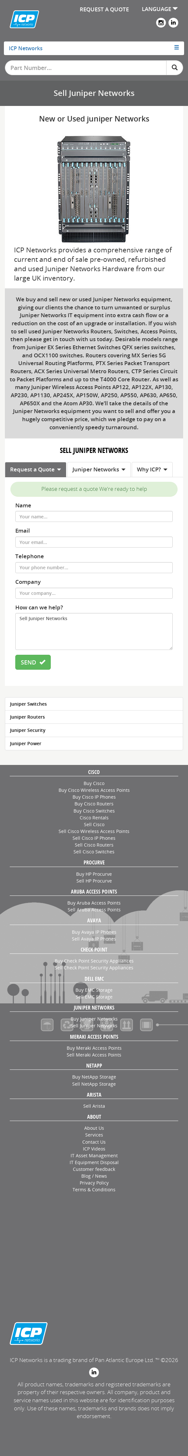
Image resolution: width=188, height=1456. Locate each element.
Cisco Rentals (94, 818)
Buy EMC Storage (94, 990)
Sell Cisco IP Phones (94, 838)
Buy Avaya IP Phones (94, 932)
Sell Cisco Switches (94, 852)
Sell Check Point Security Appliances (94, 968)
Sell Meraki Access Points (94, 1055)
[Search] (174, 67)
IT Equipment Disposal (94, 1162)
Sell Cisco (94, 824)
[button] (94, 48)
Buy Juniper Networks (94, 1019)
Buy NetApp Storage (94, 1077)
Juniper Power (25, 743)
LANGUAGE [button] (160, 9)
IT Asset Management (94, 1155)
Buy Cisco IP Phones (94, 797)
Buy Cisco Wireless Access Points (94, 790)
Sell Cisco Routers (94, 845)
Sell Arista (94, 1106)
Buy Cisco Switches (94, 811)
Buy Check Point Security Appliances (94, 961)
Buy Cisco (94, 783)
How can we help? (39, 607)
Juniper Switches (28, 704)
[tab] (94, 48)
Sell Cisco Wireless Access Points (94, 831)
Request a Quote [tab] (35, 469)
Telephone (29, 556)
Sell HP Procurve (94, 881)
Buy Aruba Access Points (94, 903)
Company (28, 581)
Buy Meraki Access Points (94, 1048)
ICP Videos (94, 1149)
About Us (94, 1128)
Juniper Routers (27, 717)
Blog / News (94, 1176)
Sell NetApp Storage (94, 1084)
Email (22, 530)
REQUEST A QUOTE (104, 9)
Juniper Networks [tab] (99, 469)
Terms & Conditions (94, 1189)
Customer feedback (94, 1169)
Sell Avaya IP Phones (94, 939)
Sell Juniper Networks (93, 631)
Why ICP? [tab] (152, 469)
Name (23, 505)
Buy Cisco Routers (94, 804)
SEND (33, 662)
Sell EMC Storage (94, 997)
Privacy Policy (94, 1183)
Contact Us (94, 1142)
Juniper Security (28, 730)
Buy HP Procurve (94, 874)
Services (94, 1135)
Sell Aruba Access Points (94, 910)
